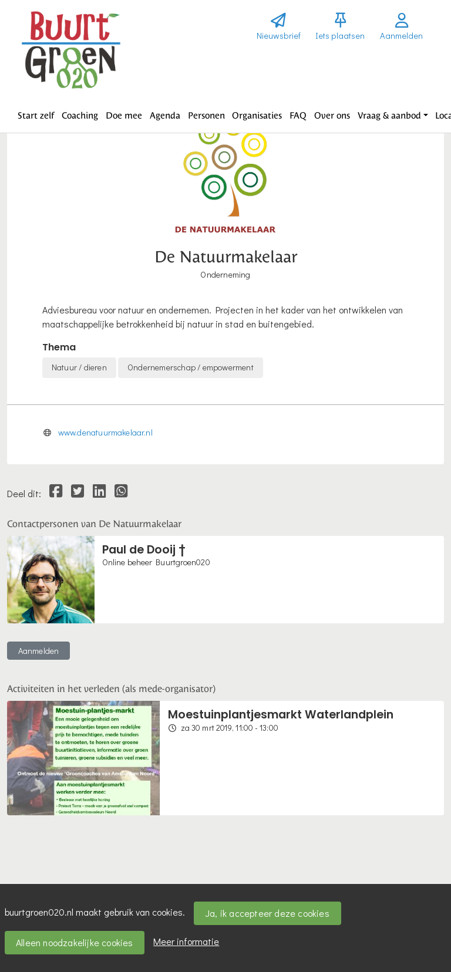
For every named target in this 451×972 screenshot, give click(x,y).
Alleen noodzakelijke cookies (74, 942)
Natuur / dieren (79, 367)
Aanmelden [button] (38, 650)
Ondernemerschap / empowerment (190, 367)
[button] (36, 115)
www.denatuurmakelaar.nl (105, 432)
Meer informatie (186, 941)
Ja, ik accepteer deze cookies (267, 913)
